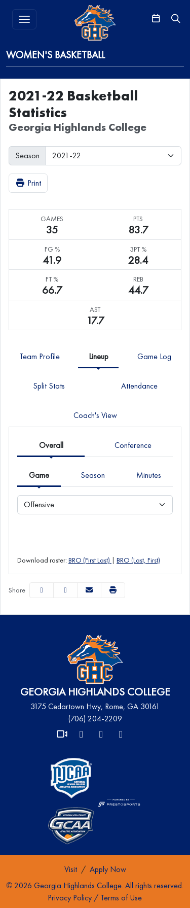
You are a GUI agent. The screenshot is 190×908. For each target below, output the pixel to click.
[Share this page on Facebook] (41, 590)
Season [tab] (93, 475)
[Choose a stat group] (95, 504)
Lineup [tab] (98, 356)
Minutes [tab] (148, 475)
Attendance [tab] (139, 385)
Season (27, 155)
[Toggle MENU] (24, 19)
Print (28, 183)
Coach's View (95, 415)
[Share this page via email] (89, 590)
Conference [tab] (133, 445)
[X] (81, 734)
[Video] (62, 734)
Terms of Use (121, 897)
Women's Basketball (55, 54)
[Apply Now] (108, 869)
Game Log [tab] (154, 356)
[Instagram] (121, 734)
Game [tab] (39, 475)
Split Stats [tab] (49, 385)
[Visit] (70, 869)
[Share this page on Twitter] (65, 590)
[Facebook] (101, 734)
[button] (113, 590)
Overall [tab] (51, 445)
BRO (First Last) (89, 560)
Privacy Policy (70, 897)
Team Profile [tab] (39, 356)
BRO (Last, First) (138, 560)
